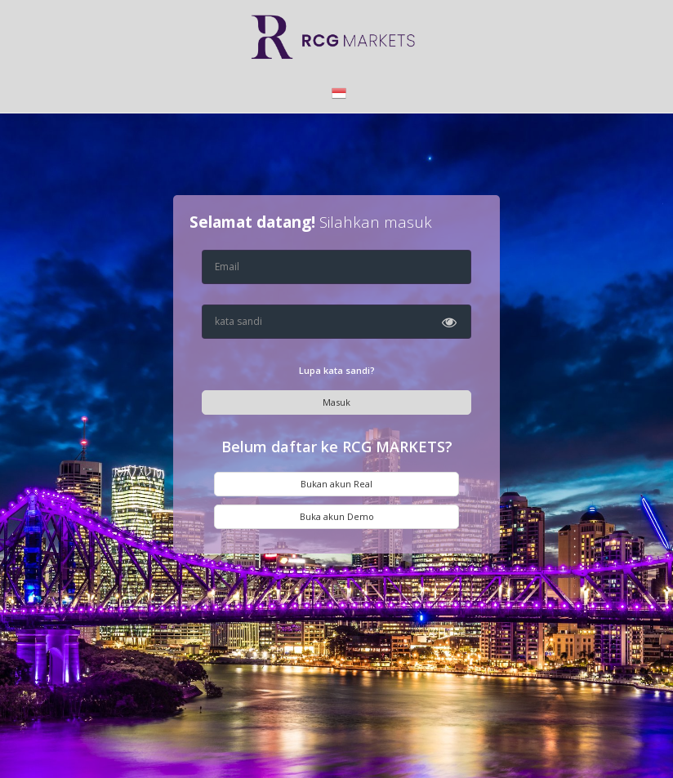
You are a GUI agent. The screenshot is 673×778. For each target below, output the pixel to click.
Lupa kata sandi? (337, 370)
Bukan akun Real (336, 484)
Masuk (336, 402)
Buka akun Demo (337, 516)
